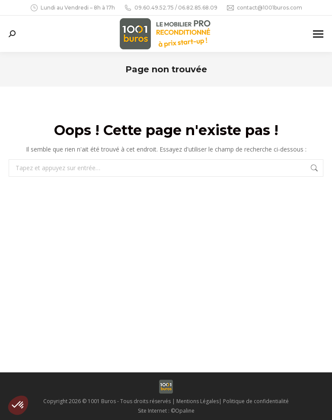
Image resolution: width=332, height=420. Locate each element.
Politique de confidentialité (256, 401)
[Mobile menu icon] (318, 34)
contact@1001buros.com (264, 8)
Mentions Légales (197, 401)
